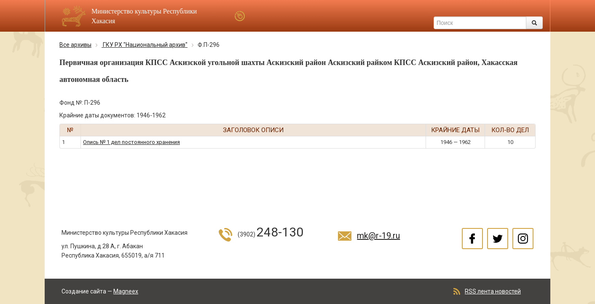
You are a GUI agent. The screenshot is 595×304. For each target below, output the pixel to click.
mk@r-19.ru (378, 236)
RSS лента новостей (493, 291)
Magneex (125, 291)
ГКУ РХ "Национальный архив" (145, 44)
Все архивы (75, 44)
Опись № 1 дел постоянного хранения (131, 142)
